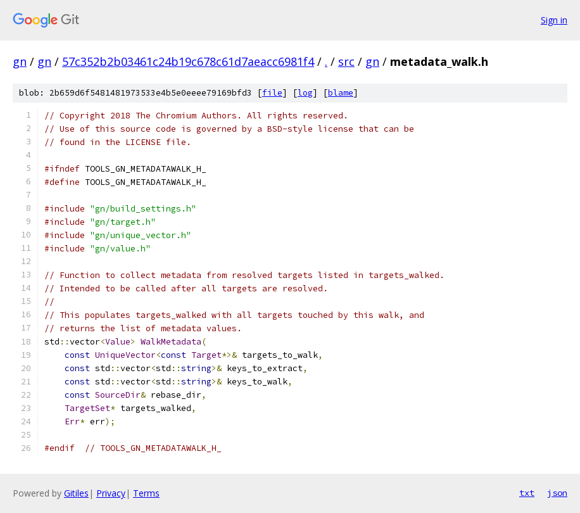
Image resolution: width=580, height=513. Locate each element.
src (346, 61)
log (305, 92)
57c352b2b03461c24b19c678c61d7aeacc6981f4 (188, 61)
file (272, 92)
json (557, 492)
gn (20, 61)
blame (340, 92)
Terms (146, 493)
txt (526, 492)
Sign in (554, 20)
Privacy (110, 493)
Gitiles (76, 493)
